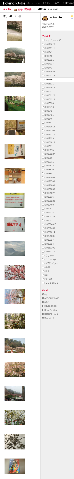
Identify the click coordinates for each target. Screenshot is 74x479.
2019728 (48, 212)
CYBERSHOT (50, 306)
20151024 (48, 71)
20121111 (48, 48)
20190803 (48, 185)
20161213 (48, 99)
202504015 (49, 224)
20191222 (48, 201)
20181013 (48, 142)
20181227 (48, 154)
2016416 (48, 107)
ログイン (46, 3)
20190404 (48, 177)
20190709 (48, 181)
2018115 (48, 150)
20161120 (48, 95)
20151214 (48, 75)
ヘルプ (56, 3)
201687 (47, 122)
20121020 (48, 44)
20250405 (48, 228)
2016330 (48, 103)
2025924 (48, 244)
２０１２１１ (50, 283)
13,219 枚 (48, 23)
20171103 (48, 130)
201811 (47, 146)
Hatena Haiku (50, 314)
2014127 (48, 63)
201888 (47, 173)
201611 (47, 91)
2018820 (48, 169)
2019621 (48, 208)
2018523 (48, 165)
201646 (47, 119)
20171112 (48, 134)
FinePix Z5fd (49, 310)
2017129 (48, 138)
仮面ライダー (50, 263)
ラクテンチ (49, 259)
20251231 (48, 236)
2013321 (48, 60)
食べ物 (47, 279)
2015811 (48, 83)
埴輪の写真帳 (23, 9)
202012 (47, 220)
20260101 (48, 247)
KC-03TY (48, 27)
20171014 (48, 126)
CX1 (46, 302)
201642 (47, 111)
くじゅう (48, 255)
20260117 (48, 251)
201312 (47, 56)
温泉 (46, 271)
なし (46, 294)
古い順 (17, 16)
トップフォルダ (51, 40)
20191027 (48, 193)
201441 (47, 67)
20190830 (48, 189)
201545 (47, 79)
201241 (47, 52)
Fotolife (7, 9)
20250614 (48, 232)
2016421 (48, 115)
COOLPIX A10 (50, 298)
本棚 (46, 267)
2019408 (48, 204)
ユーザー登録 (34, 3)
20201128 (48, 216)
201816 (47, 158)
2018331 (48, 162)
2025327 (48, 240)
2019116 (48, 197)
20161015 (48, 87)
